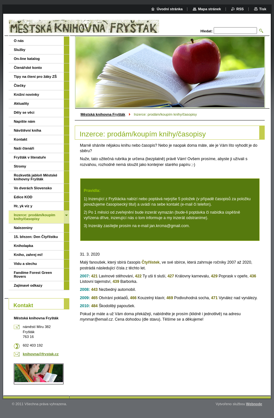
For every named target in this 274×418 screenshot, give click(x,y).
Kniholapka (23, 246)
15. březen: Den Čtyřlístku (36, 237)
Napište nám (24, 121)
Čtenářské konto (28, 68)
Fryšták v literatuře (30, 157)
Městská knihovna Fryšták (103, 114)
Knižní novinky (26, 94)
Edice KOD (23, 197)
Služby (19, 50)
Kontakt (20, 139)
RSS (240, 9)
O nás (19, 41)
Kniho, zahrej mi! (28, 255)
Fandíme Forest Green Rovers (33, 274)
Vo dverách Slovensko (33, 188)
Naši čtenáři (24, 148)
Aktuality (21, 103)
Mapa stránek (209, 9)
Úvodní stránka (170, 9)
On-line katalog (27, 59)
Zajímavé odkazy (28, 285)
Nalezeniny (23, 228)
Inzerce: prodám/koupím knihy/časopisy (34, 217)
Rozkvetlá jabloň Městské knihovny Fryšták (35, 177)
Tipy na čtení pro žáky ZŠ (35, 76)
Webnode (254, 404)
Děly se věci (24, 112)
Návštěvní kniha (27, 130)
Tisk (262, 9)
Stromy (20, 166)
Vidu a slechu (25, 264)
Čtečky (20, 85)
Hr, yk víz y (23, 206)
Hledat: (207, 31)
